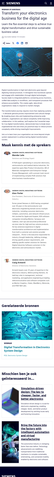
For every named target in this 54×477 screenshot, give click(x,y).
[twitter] (13, 43)
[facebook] (17, 43)
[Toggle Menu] (3, 3)
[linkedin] (22, 43)
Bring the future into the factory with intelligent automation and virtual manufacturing (35, 432)
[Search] (46, 3)
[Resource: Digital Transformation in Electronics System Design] (27, 335)
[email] (26, 43)
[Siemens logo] (13, 3)
